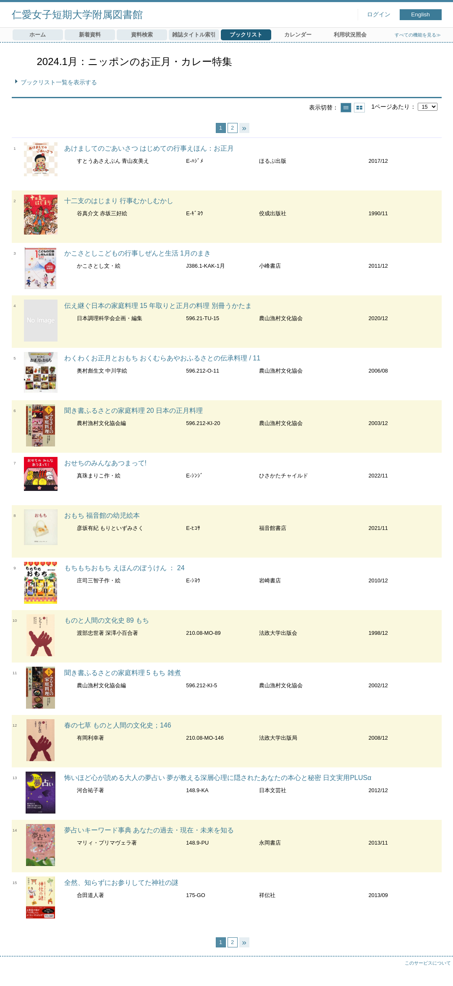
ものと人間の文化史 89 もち (106, 620)
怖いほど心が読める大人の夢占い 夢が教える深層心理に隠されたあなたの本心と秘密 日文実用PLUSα (218, 777)
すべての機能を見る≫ (418, 34)
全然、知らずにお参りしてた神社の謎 (121, 882)
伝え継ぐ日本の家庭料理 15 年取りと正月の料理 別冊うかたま (158, 305)
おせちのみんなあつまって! (105, 463)
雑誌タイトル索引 (194, 34)
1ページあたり (390, 106)
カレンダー (298, 34)
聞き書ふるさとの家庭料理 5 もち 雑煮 (122, 672)
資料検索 (142, 34)
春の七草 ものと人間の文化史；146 (117, 725)
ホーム (37, 34)
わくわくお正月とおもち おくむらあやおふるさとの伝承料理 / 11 (162, 358)
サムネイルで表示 (359, 107)
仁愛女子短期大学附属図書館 (77, 14)
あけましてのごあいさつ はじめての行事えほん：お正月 (149, 148)
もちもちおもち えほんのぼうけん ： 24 (124, 567)
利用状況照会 (350, 34)
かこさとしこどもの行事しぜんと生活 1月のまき (137, 253)
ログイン (378, 14)
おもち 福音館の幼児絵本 (102, 515)
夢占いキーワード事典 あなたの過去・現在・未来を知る (149, 830)
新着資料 (90, 34)
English (420, 14)
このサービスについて (428, 962)
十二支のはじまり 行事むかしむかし (118, 200)
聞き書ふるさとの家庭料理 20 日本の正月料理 (133, 410)
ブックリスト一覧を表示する (59, 82)
